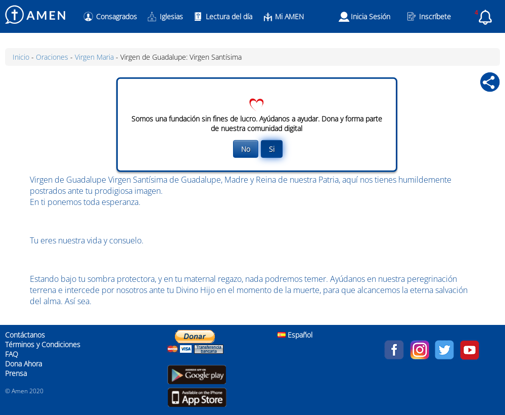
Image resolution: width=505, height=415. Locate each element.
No (245, 148)
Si (271, 148)
